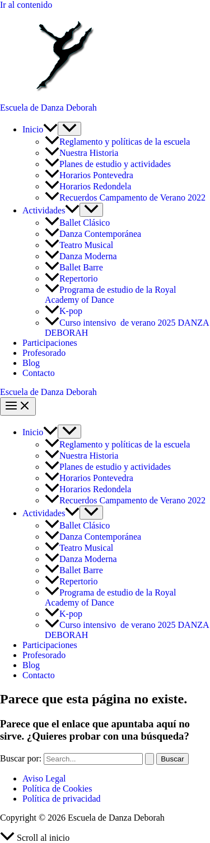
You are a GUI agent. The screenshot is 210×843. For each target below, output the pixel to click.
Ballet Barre (75, 267)
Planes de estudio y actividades (108, 164)
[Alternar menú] (69, 129)
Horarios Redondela (88, 186)
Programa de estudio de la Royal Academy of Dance (110, 294)
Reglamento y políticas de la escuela (117, 141)
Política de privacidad (61, 798)
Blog (31, 363)
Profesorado (44, 353)
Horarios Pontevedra (89, 175)
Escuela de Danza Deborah (48, 107)
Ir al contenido (26, 4)
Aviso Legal (44, 778)
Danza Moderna (81, 256)
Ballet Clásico (78, 222)
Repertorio (71, 278)
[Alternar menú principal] (18, 406)
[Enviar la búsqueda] (149, 759)
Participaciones (49, 342)
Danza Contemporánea (93, 234)
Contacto (38, 373)
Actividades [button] (51, 210)
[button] (50, 129)
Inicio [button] (40, 129)
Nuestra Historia (81, 153)
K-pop (63, 311)
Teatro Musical (79, 245)
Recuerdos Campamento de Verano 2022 (125, 197)
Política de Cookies (57, 788)
